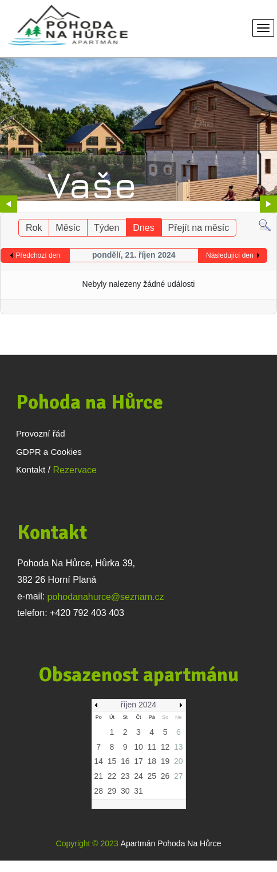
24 (138, 776)
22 (112, 776)
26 (165, 776)
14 (98, 761)
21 (98, 776)
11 (151, 746)
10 (138, 746)
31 (138, 790)
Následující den (230, 255)
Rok (34, 228)
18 (151, 761)
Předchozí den (38, 255)
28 (98, 790)
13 (178, 746)
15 (112, 761)
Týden (106, 228)
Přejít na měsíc (198, 228)
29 (112, 790)
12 (165, 746)
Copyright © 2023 (87, 843)
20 (178, 761)
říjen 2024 (138, 704)
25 (151, 776)
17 (138, 761)
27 (178, 776)
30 (125, 790)
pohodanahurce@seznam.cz (106, 597)
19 (165, 761)
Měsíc (68, 228)
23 (125, 776)
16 (125, 761)
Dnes (143, 228)
